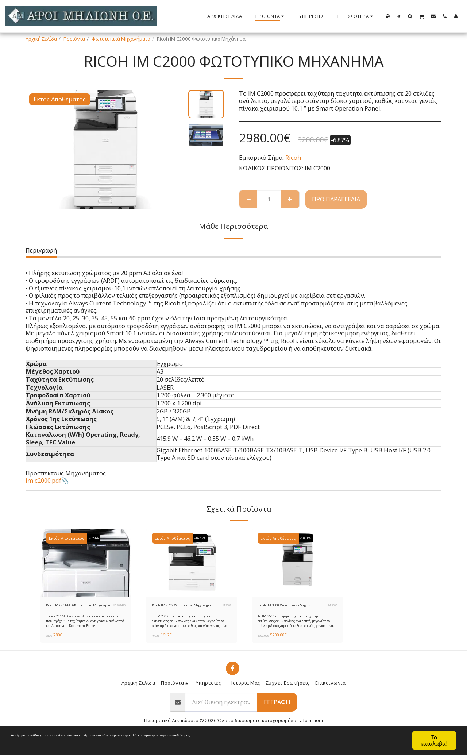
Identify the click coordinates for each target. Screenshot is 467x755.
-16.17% (203, 538)
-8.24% (96, 538)
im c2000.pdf (43, 480)
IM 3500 (331, 610)
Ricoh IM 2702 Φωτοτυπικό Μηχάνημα (182, 610)
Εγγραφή (277, 711)
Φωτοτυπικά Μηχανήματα (121, 38)
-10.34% (309, 538)
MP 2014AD (119, 610)
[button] (399, 16)
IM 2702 (225, 610)
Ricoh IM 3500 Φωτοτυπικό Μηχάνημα (288, 610)
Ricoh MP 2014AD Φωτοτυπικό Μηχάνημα (73, 610)
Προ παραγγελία (336, 199)
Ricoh (293, 157)
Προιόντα (74, 38)
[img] (85, 563)
